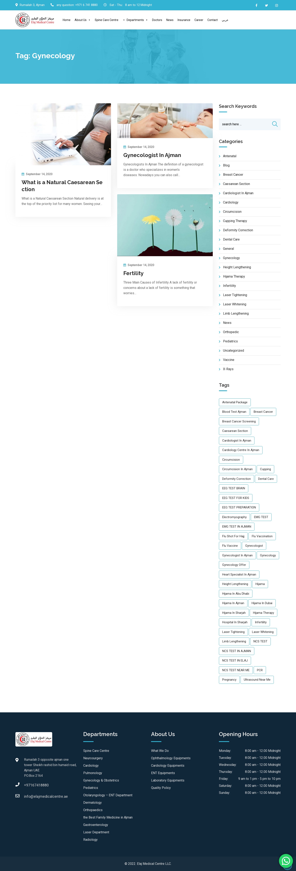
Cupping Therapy (235, 221)
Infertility (229, 286)
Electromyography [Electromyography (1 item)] (234, 517)
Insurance (184, 20)
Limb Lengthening (236, 314)
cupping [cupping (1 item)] (265, 469)
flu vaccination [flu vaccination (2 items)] (262, 536)
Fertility (133, 273)
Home (67, 20)
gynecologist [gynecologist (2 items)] (254, 546)
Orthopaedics (93, 810)
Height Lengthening (237, 267)
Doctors (157, 20)
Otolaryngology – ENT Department (107, 795)
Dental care (231, 240)
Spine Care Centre (106, 20)
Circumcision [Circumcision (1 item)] (231, 460)
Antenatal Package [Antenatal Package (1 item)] (234, 402)
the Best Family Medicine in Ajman (108, 817)
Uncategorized (233, 351)
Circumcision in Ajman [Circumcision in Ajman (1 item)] (237, 469)
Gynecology (231, 258)
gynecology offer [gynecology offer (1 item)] (234, 565)
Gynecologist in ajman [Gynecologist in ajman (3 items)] (237, 555)
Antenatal (229, 156)
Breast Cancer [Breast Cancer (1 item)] (263, 412)
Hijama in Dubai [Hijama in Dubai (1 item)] (262, 603)
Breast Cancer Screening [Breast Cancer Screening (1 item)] (239, 421)
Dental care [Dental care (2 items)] (266, 479)
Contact (212, 20)
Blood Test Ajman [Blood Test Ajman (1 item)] (234, 412)
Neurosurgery (93, 758)
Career (198, 20)
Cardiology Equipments (167, 766)
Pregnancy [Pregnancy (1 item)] (229, 680)
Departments (137, 20)
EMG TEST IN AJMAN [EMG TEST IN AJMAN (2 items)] (236, 527)
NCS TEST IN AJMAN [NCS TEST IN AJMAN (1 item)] (236, 651)
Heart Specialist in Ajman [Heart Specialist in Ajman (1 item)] (239, 574)
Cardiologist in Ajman (238, 193)
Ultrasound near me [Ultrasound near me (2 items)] (257, 680)
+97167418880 (28, 785)
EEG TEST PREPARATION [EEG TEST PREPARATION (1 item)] (239, 507)
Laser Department (96, 832)
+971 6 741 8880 (86, 5)
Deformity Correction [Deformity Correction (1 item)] (236, 479)
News (169, 20)
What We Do (160, 751)
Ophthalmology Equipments (171, 758)
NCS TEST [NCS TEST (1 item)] (260, 641)
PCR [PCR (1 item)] (260, 670)
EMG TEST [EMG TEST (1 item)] (261, 517)
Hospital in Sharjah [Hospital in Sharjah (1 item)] (234, 622)
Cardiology (230, 203)
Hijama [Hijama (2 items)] (260, 584)
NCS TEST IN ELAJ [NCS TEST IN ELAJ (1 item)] (235, 661)
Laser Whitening (234, 304)
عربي (225, 20)
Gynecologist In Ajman (152, 155)
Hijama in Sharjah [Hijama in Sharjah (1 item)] (234, 613)
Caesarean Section (236, 184)
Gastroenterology (95, 825)
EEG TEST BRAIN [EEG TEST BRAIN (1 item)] (233, 488)
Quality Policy (161, 788)
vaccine (228, 360)
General (228, 249)
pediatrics (230, 341)
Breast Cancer (233, 175)
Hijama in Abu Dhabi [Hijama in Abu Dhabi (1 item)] (235, 593)
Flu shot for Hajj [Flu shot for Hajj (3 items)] (233, 536)
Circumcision (232, 212)
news (227, 323)
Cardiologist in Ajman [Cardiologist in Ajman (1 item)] (236, 440)
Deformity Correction (238, 230)
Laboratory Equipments (167, 780)
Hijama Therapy (234, 277)
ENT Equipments (163, 773)
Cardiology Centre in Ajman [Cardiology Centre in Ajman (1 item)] (240, 450)
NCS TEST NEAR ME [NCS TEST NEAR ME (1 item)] (236, 670)
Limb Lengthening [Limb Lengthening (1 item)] (234, 641)
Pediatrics (90, 788)
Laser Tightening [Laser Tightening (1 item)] (233, 632)
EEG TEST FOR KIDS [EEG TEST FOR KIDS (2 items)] (235, 498)
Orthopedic (231, 332)
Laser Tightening (235, 295)
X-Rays (228, 369)
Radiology (90, 840)
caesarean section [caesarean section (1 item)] (235, 431)
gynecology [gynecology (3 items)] (268, 555)
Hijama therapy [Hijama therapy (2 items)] (263, 613)
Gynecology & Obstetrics (101, 780)
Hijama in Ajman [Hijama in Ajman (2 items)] (233, 603)
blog (226, 165)
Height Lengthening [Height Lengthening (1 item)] (235, 584)
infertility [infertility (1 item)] (261, 622)
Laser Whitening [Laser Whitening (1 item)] (263, 632)
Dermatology (92, 803)
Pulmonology (92, 773)
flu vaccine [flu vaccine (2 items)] (230, 546)
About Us (83, 20)
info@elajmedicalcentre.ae (28, 796)
